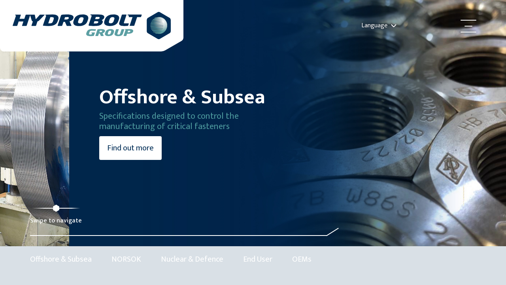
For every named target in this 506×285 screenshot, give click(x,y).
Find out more (61, 167)
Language (378, 25)
